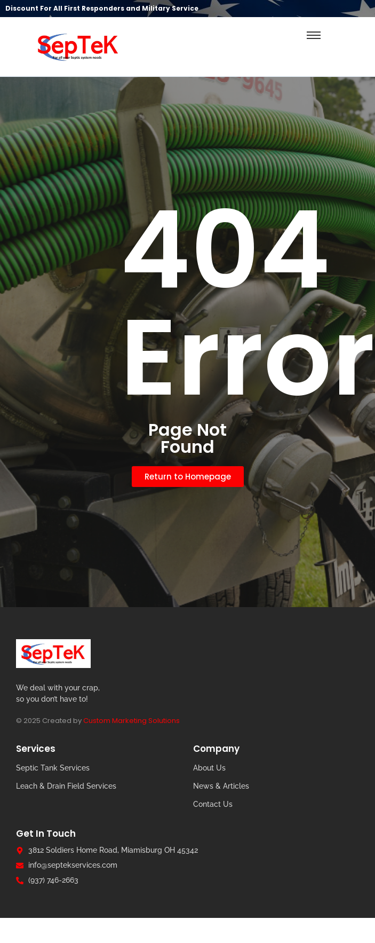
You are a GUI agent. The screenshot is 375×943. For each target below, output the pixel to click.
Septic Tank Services (53, 768)
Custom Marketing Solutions (131, 721)
